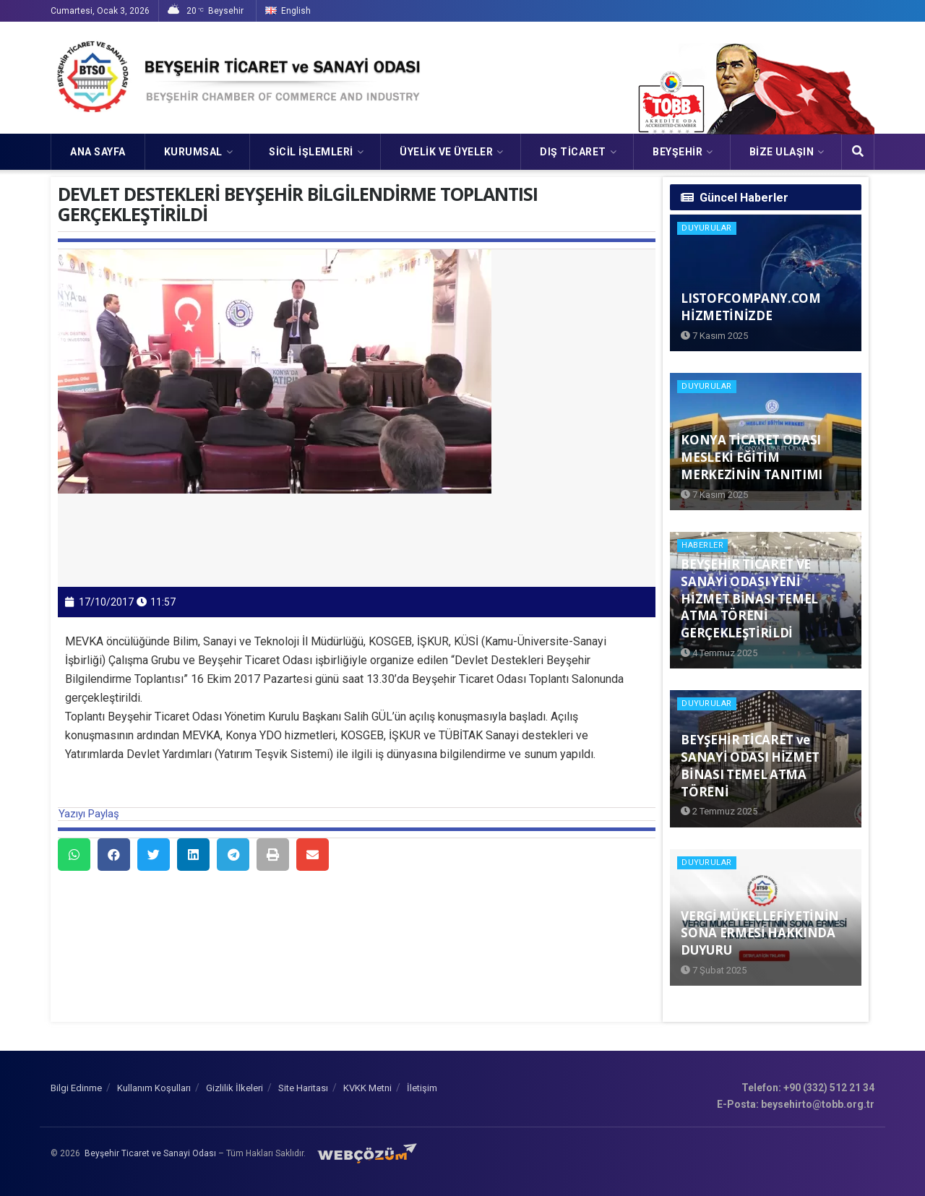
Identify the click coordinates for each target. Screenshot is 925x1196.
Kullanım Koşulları (154, 1088)
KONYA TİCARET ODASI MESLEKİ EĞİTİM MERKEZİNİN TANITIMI (751, 457)
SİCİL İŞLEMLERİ (311, 152)
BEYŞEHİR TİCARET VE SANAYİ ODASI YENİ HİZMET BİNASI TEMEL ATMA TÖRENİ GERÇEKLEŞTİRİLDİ (749, 598)
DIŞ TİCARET (573, 152)
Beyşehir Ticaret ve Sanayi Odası (150, 1153)
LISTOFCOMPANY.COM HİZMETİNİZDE (750, 307)
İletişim (422, 1088)
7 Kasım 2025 (714, 335)
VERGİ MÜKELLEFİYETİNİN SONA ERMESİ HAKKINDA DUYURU (760, 933)
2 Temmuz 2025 (719, 811)
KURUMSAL (193, 152)
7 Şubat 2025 (714, 970)
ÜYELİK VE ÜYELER (446, 152)
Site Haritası (303, 1088)
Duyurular (706, 228)
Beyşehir (677, 152)
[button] (74, 854)
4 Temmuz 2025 (719, 653)
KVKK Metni (367, 1088)
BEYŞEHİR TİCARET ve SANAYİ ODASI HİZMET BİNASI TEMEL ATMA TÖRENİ (750, 765)
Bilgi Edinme (76, 1088)
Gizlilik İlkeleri (234, 1088)
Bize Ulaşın (781, 152)
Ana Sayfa (98, 152)
